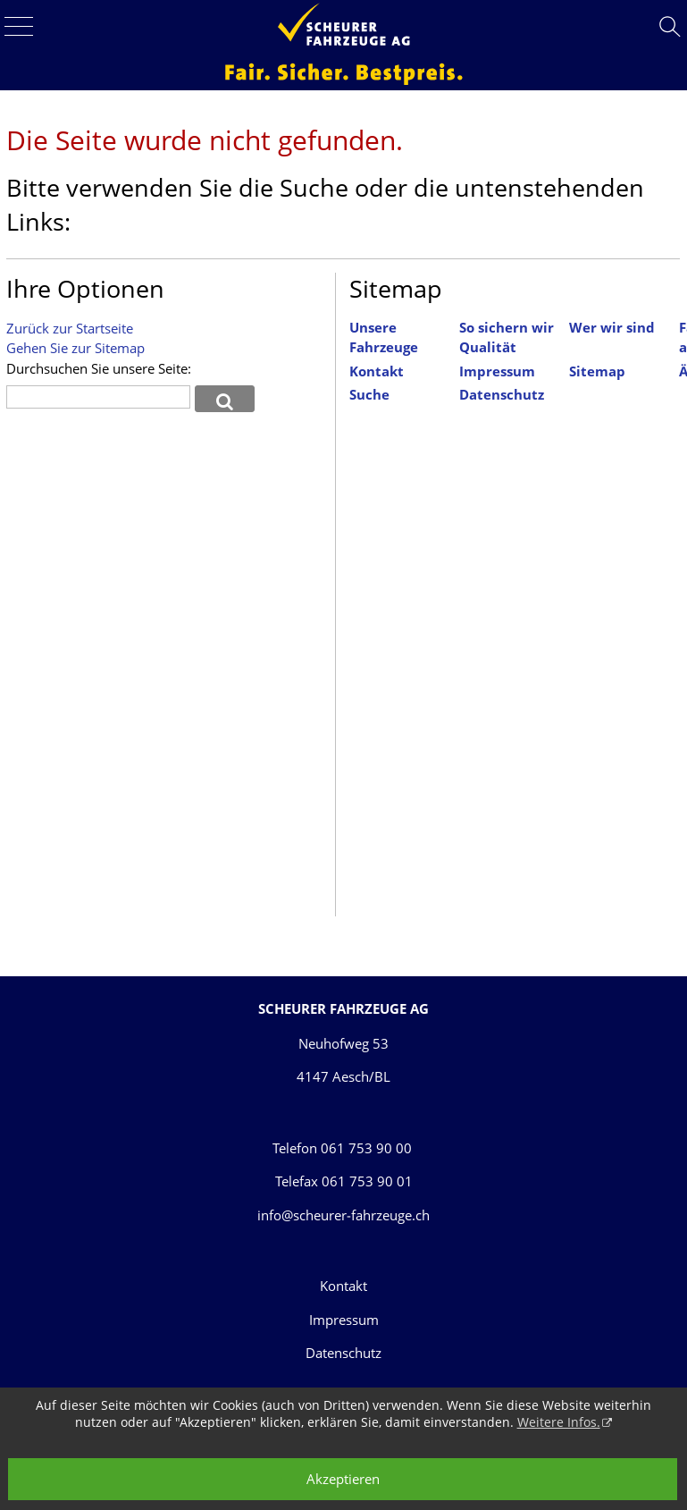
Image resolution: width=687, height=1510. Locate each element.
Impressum (497, 371)
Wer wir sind (612, 327)
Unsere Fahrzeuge (383, 338)
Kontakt (376, 371)
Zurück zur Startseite (69, 328)
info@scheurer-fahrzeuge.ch (343, 1215)
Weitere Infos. (558, 1421)
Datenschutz (501, 394)
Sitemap (597, 371)
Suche (369, 394)
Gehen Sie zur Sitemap (75, 348)
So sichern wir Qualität (506, 338)
